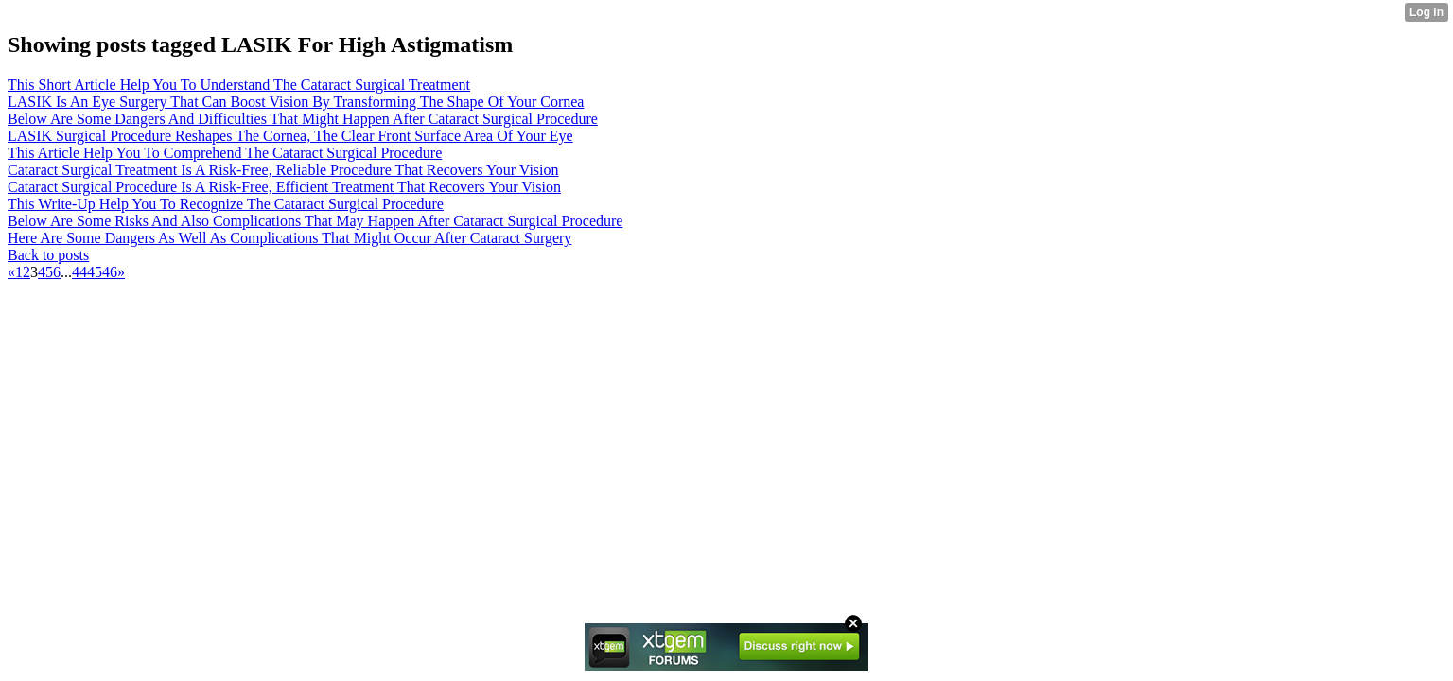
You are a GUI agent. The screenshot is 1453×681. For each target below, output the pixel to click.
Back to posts (48, 255)
